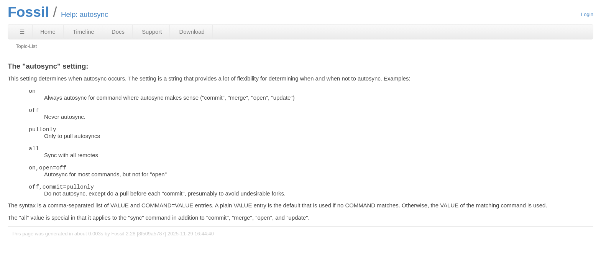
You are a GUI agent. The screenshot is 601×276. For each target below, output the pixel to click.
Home (48, 31)
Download (192, 31)
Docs (118, 31)
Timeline (83, 31)
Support (152, 31)
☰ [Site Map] (22, 31)
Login (587, 14)
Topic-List (26, 46)
